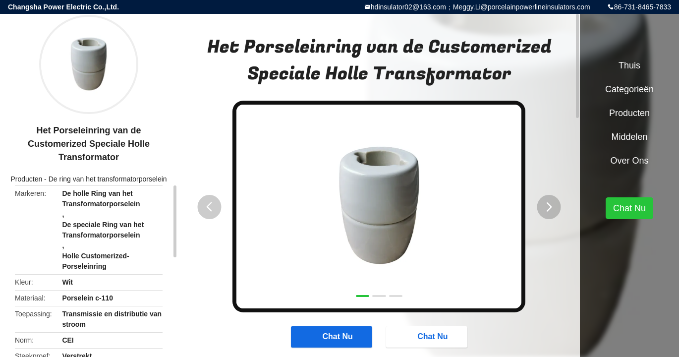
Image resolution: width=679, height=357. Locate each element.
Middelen (629, 137)
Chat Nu (332, 336)
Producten (26, 179)
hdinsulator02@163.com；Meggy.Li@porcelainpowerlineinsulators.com (480, 7)
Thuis (629, 65)
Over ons (629, 161)
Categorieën (629, 89)
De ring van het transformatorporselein (108, 179)
